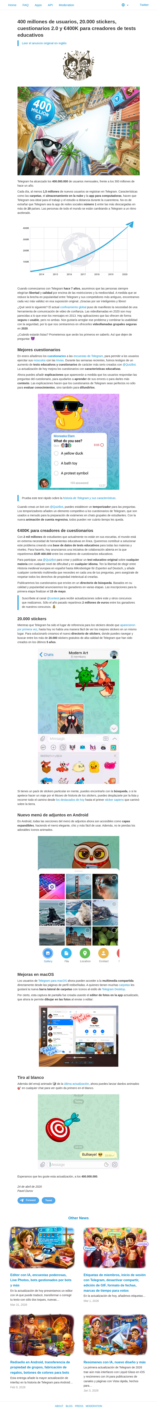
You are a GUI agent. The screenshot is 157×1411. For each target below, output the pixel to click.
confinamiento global (73, 307)
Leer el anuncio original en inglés (44, 43)
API (50, 5)
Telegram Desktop (113, 989)
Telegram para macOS (52, 980)
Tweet (48, 1200)
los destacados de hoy (70, 799)
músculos (40, 360)
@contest (53, 598)
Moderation (66, 5)
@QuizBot (129, 364)
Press (79, 1406)
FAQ (26, 5)
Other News (78, 1218)
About (59, 1406)
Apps (38, 5)
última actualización (76, 1083)
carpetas (124, 985)
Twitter (142, 4)
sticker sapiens (114, 799)
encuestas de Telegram (88, 356)
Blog (69, 1406)
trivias (60, 360)
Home (12, 5)
